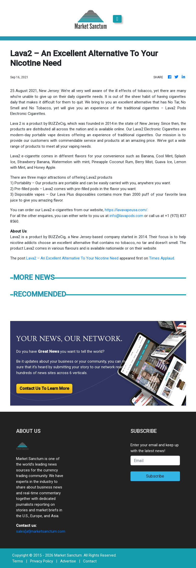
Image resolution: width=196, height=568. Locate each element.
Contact (90, 561)
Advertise (68, 561)
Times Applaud (161, 258)
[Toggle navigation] (117, 19)
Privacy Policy (41, 561)
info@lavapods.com (126, 215)
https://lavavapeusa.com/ (125, 210)
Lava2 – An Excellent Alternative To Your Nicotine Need (72, 258)
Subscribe (155, 476)
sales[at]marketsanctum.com (40, 531)
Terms (17, 561)
